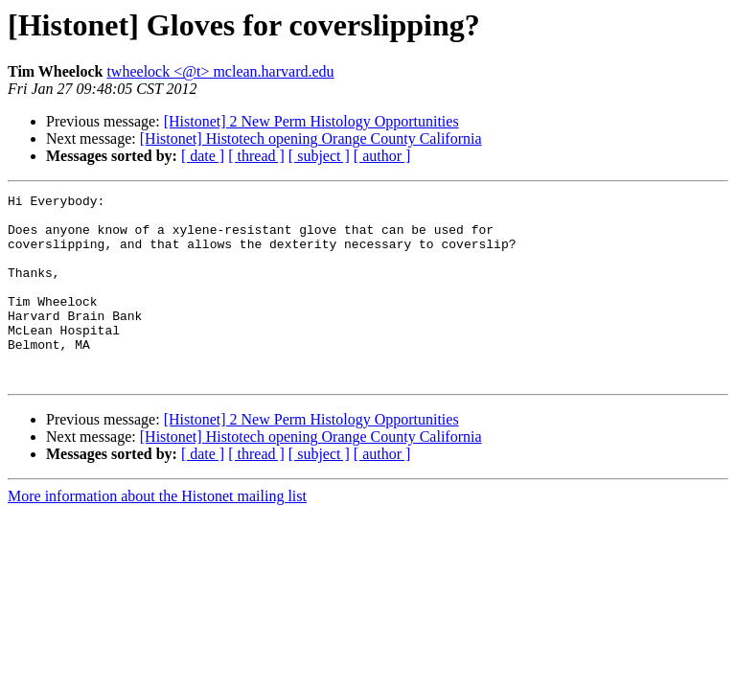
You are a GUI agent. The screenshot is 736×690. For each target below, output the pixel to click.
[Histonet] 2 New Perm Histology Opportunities (311, 121)
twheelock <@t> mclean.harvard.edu (220, 71)
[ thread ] (256, 156)
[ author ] (382, 156)
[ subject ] (319, 156)
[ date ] (202, 156)
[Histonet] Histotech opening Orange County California (311, 138)
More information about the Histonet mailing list (157, 533)
